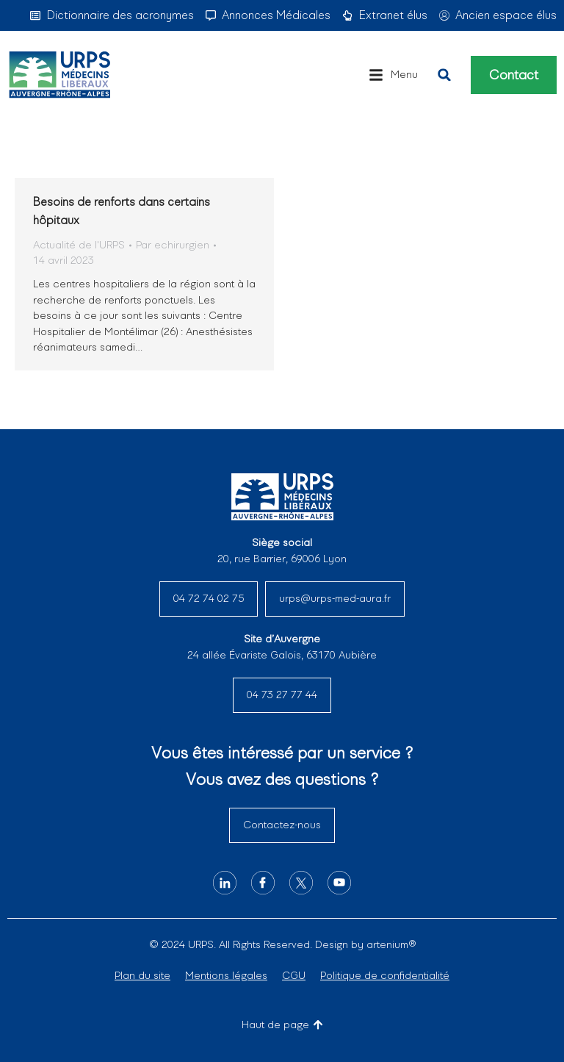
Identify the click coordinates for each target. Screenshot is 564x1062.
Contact (513, 75)
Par (172, 244)
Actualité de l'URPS (79, 244)
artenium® (391, 944)
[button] (393, 75)
